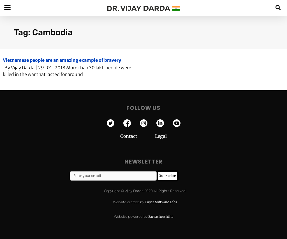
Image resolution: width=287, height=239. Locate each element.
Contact (137, 136)
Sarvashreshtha (160, 216)
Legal (161, 136)
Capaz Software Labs (161, 202)
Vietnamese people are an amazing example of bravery (62, 60)
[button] (278, 7)
